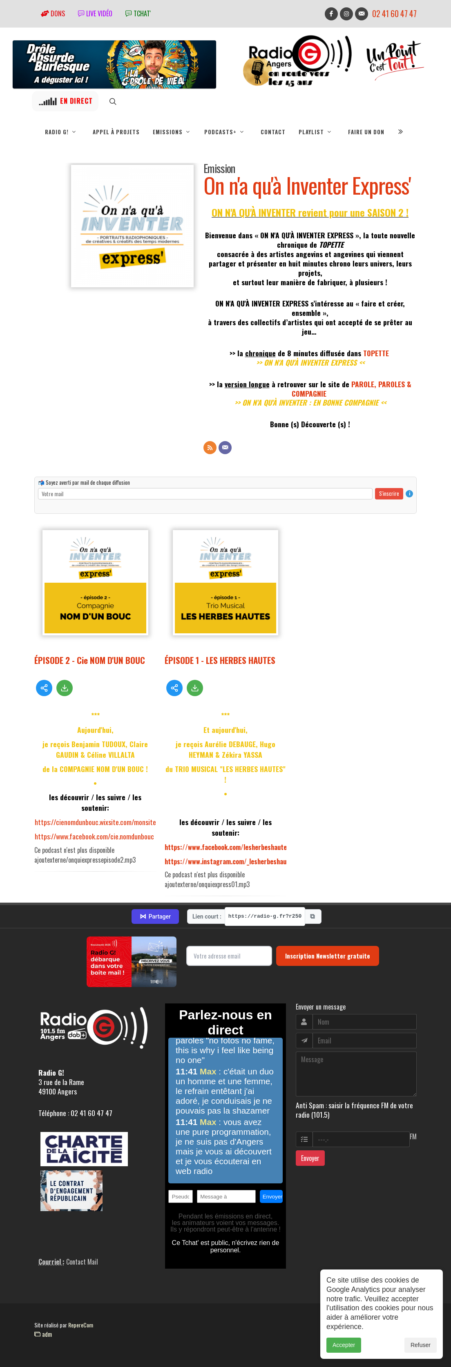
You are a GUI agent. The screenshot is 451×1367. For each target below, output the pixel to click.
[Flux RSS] (210, 447)
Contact (273, 132)
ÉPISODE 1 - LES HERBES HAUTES (220, 660)
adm (43, 1333)
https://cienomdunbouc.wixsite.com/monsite (95, 822)
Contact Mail (82, 1262)
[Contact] (225, 447)
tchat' (138, 13)
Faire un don (366, 132)
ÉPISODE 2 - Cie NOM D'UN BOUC (89, 660)
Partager (155, 916)
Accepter (344, 1356)
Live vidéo (95, 13)
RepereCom (80, 1324)
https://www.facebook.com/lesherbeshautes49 (231, 847)
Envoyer (310, 1158)
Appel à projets (116, 132)
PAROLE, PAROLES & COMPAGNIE (351, 389)
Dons (53, 13)
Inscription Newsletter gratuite (327, 955)
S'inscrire (389, 493)
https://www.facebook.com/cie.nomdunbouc (94, 836)
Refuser (421, 1356)
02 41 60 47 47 (394, 14)
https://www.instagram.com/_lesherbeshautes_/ (233, 861)
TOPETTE (376, 353)
